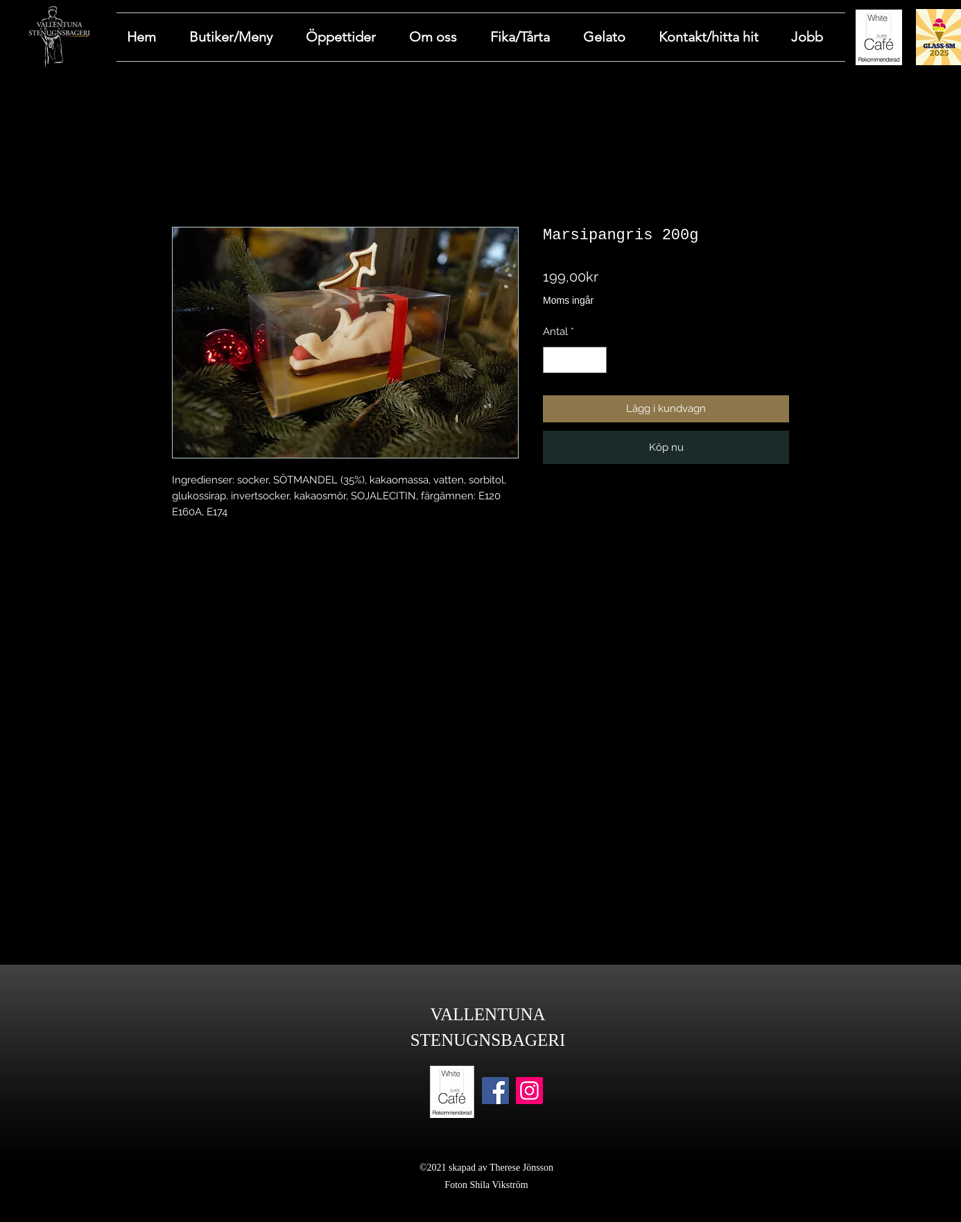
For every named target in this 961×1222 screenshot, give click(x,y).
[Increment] (596, 360)
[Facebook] (495, 1090)
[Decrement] (554, 360)
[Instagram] (529, 1090)
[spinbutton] (575, 360)
